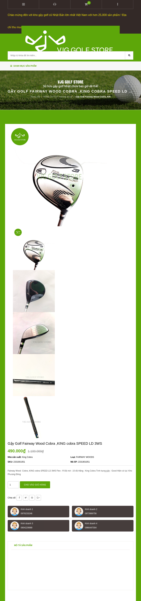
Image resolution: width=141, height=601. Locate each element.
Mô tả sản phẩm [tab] (23, 545)
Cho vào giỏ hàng (35, 484)
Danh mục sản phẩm (23, 65)
